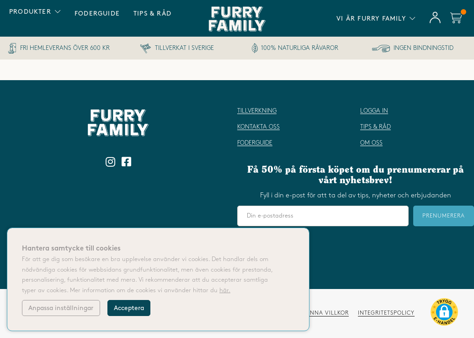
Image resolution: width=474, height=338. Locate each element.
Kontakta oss (258, 127)
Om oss (371, 143)
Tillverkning (257, 111)
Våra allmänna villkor (311, 313)
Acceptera (129, 308)
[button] (444, 313)
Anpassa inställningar (60, 308)
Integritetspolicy (386, 313)
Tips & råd (152, 13)
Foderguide (97, 13)
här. (224, 290)
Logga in (374, 111)
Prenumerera (443, 215)
